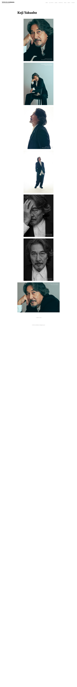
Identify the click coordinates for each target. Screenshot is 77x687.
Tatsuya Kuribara (8, 2)
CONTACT (73, 2)
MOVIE (65, 2)
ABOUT (69, 2)
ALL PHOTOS (51, 2)
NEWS (47, 2)
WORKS (56, 2)
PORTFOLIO (61, 2)
